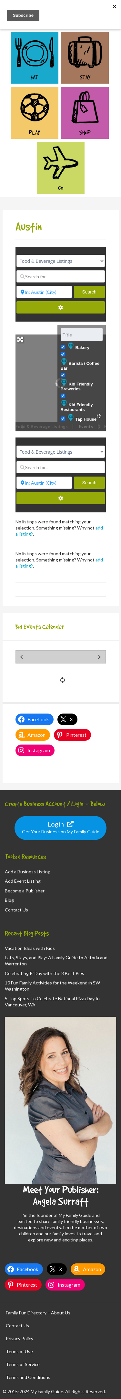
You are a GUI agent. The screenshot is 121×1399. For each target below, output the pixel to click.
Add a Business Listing (27, 871)
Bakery (78, 346)
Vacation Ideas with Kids (30, 948)
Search (93, 291)
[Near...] (44, 292)
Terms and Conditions (28, 1377)
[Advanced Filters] (60, 307)
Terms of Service (23, 1364)
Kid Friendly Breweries (77, 385)
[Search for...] (60, 276)
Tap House (82, 418)
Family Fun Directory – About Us (38, 1312)
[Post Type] (60, 261)
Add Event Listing (23, 881)
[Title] (82, 334)
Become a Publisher (25, 890)
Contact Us (16, 909)
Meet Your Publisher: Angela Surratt (60, 1195)
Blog (9, 900)
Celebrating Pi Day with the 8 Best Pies (44, 973)
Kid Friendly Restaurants (77, 406)
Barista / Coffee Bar (80, 364)
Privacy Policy (19, 1338)
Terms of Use (19, 1351)
